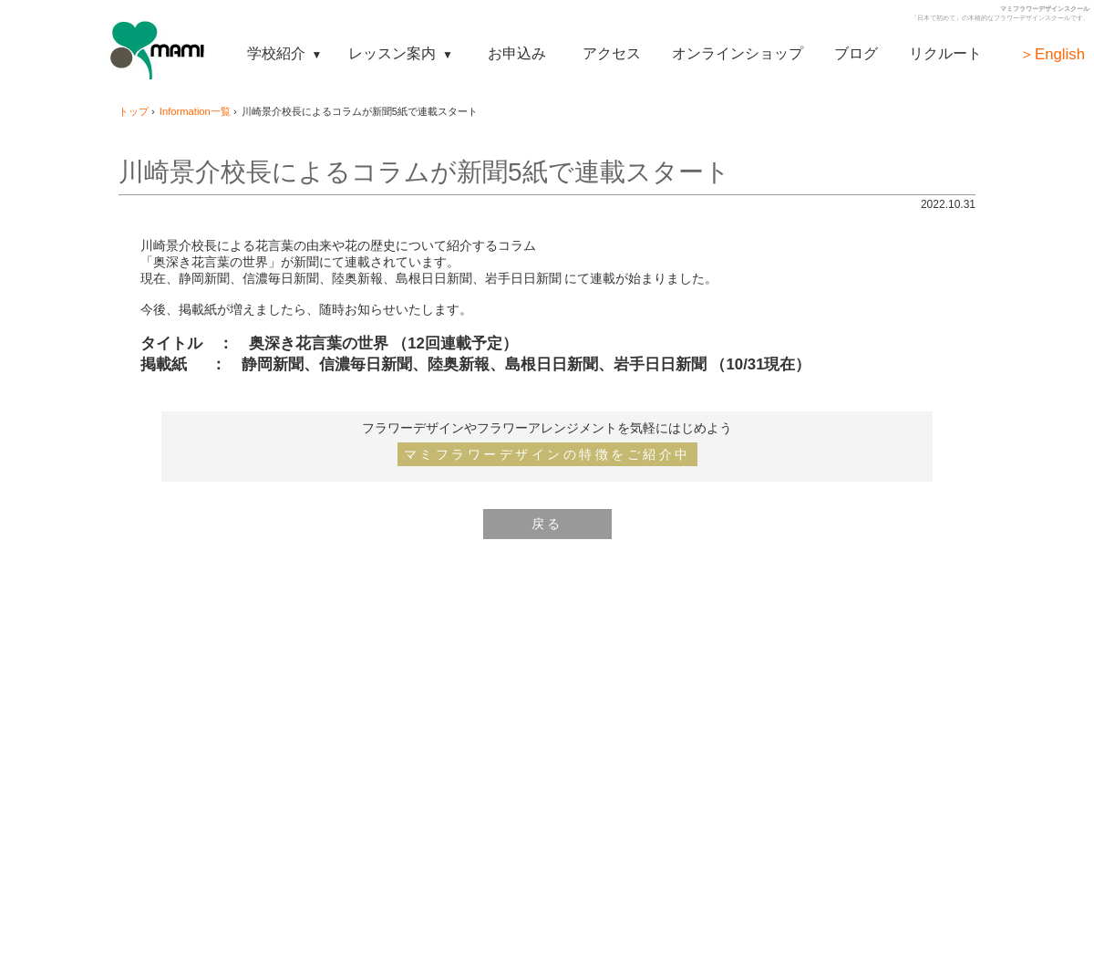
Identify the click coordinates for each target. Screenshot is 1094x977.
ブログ (856, 53)
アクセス (612, 53)
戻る (547, 523)
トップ (134, 111)
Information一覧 (195, 111)
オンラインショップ (737, 53)
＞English (1052, 54)
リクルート (945, 53)
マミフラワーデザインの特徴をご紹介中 (547, 454)
